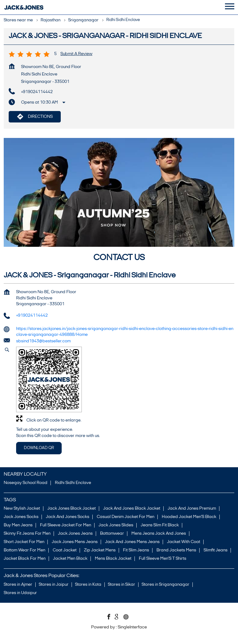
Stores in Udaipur (20, 592)
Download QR (39, 448)
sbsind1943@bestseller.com (43, 341)
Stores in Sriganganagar (165, 584)
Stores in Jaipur (53, 584)
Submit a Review (76, 54)
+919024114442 (37, 92)
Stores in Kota (88, 584)
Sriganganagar (83, 20)
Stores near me (18, 20)
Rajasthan (50, 20)
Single (132, 627)
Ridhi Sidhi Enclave (73, 483)
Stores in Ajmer (18, 584)
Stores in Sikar (121, 584)
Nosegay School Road (25, 483)
